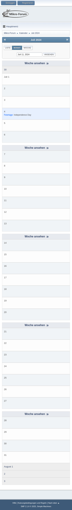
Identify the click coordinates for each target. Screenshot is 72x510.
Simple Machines (44, 506)
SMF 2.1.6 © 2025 (28, 506)
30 (5, 69)
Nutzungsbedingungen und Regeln (32, 503)
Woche (27, 48)
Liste (8, 48)
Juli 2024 (36, 39)
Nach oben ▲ (54, 503)
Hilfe (14, 503)
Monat (17, 48)
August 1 (8, 466)
